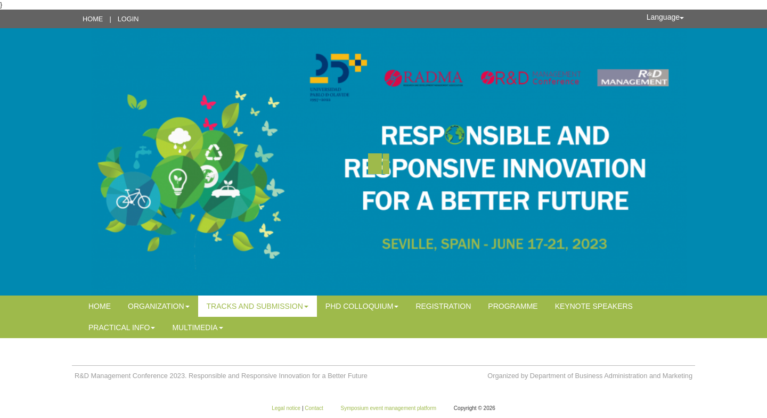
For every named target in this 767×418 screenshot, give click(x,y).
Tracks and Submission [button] (257, 306)
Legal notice (287, 408)
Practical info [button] (121, 327)
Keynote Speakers (594, 306)
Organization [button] (159, 306)
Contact (314, 408)
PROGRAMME (512, 306)
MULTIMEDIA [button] (197, 327)
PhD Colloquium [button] (362, 306)
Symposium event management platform (389, 408)
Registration (443, 306)
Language (665, 17)
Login (128, 19)
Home (93, 19)
